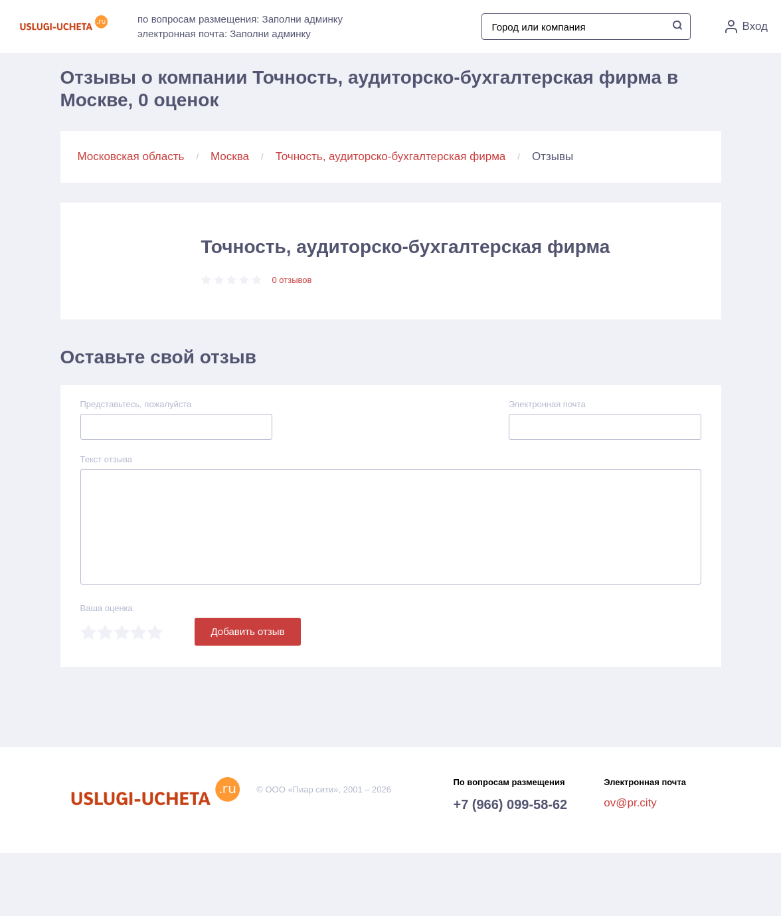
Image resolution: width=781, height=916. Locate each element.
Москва (230, 156)
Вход (746, 26)
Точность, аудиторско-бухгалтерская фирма (391, 156)
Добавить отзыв (248, 631)
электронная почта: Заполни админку (224, 33)
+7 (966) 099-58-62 (510, 804)
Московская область (131, 156)
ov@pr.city (630, 802)
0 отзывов (292, 280)
